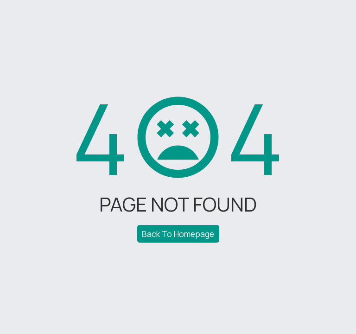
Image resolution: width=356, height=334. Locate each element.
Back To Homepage (178, 233)
